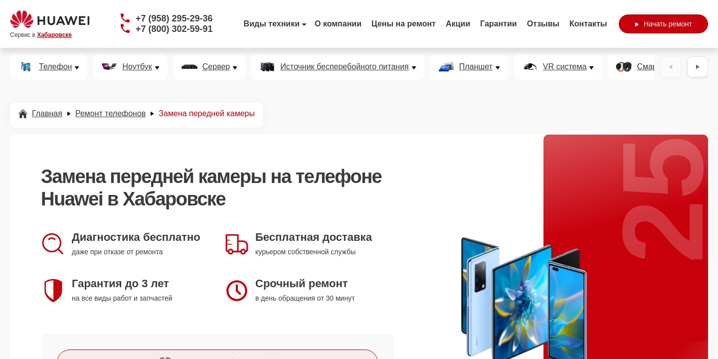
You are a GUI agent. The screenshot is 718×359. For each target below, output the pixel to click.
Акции (458, 23)
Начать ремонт (663, 23)
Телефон (55, 67)
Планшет (476, 67)
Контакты (588, 23)
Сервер (216, 67)
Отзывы (543, 23)
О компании (338, 23)
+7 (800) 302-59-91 (174, 29)
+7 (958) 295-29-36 (174, 18)
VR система (565, 67)
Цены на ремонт (403, 23)
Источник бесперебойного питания (344, 67)
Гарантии (498, 23)
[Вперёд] (697, 66)
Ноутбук (137, 67)
